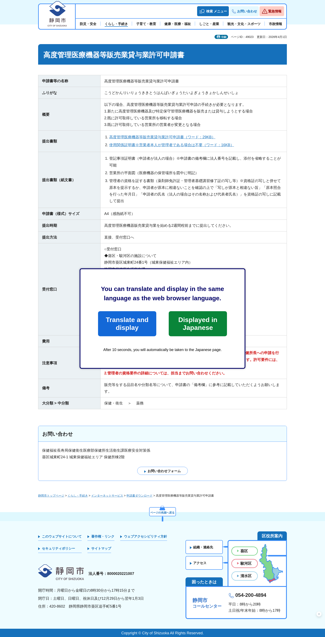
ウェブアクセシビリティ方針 (145, 536)
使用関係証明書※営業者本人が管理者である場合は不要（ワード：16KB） (171, 145)
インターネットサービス (107, 495)
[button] (213, 11)
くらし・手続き (78, 495)
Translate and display (127, 323)
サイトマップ (101, 548)
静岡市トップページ (51, 495)
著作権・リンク (102, 536)
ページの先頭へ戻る (162, 512)
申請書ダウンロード (139, 495)
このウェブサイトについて (62, 536)
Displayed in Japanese (197, 323)
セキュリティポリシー (58, 548)
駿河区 (246, 564)
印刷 (223, 37)
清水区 (246, 576)
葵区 (244, 551)
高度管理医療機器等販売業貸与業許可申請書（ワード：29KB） (162, 137)
